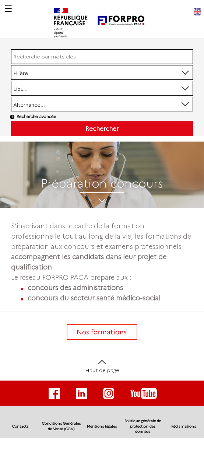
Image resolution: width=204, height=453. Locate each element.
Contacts (20, 426)
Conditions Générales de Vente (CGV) (61, 426)
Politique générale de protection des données (142, 426)
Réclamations (183, 426)
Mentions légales (102, 426)
